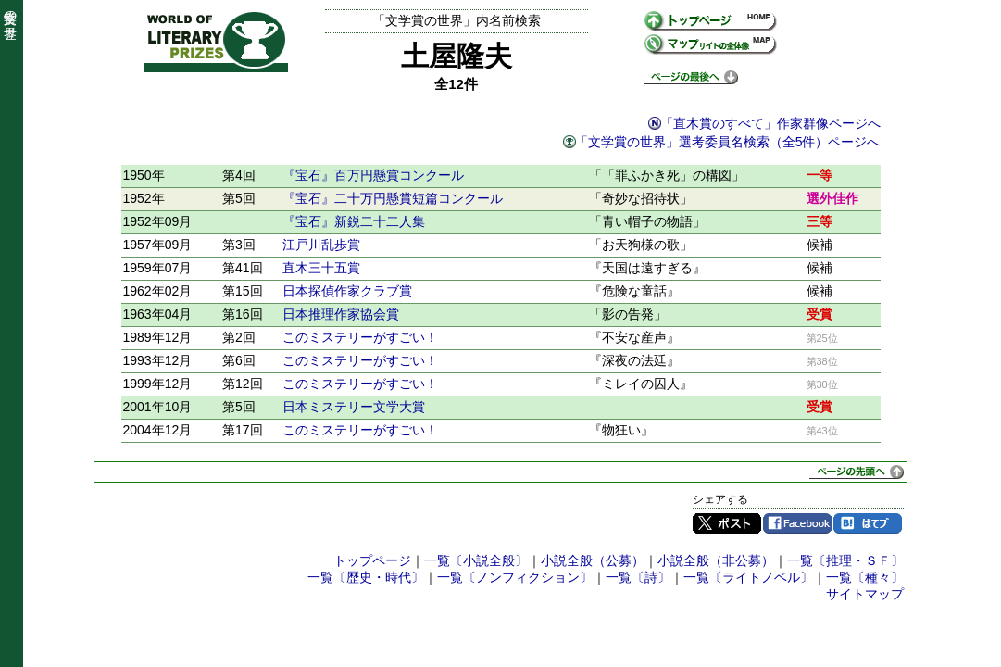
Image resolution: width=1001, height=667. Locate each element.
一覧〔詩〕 (638, 577)
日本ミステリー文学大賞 (353, 406)
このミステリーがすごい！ (360, 337)
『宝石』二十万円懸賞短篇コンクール (392, 198)
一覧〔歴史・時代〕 (365, 577)
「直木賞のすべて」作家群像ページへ (770, 123)
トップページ (372, 560)
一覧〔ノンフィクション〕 (515, 577)
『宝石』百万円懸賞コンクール (373, 175)
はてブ (867, 523)
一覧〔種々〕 (865, 577)
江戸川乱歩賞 (321, 244)
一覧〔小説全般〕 (476, 560)
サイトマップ (865, 593)
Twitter (727, 523)
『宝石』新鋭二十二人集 (353, 221)
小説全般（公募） (592, 560)
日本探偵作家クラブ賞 (347, 290)
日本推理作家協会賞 (340, 314)
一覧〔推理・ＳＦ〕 (845, 560)
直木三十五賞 (321, 267)
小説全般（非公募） (715, 560)
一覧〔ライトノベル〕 (748, 577)
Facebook (797, 523)
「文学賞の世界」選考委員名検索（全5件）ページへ (728, 141)
